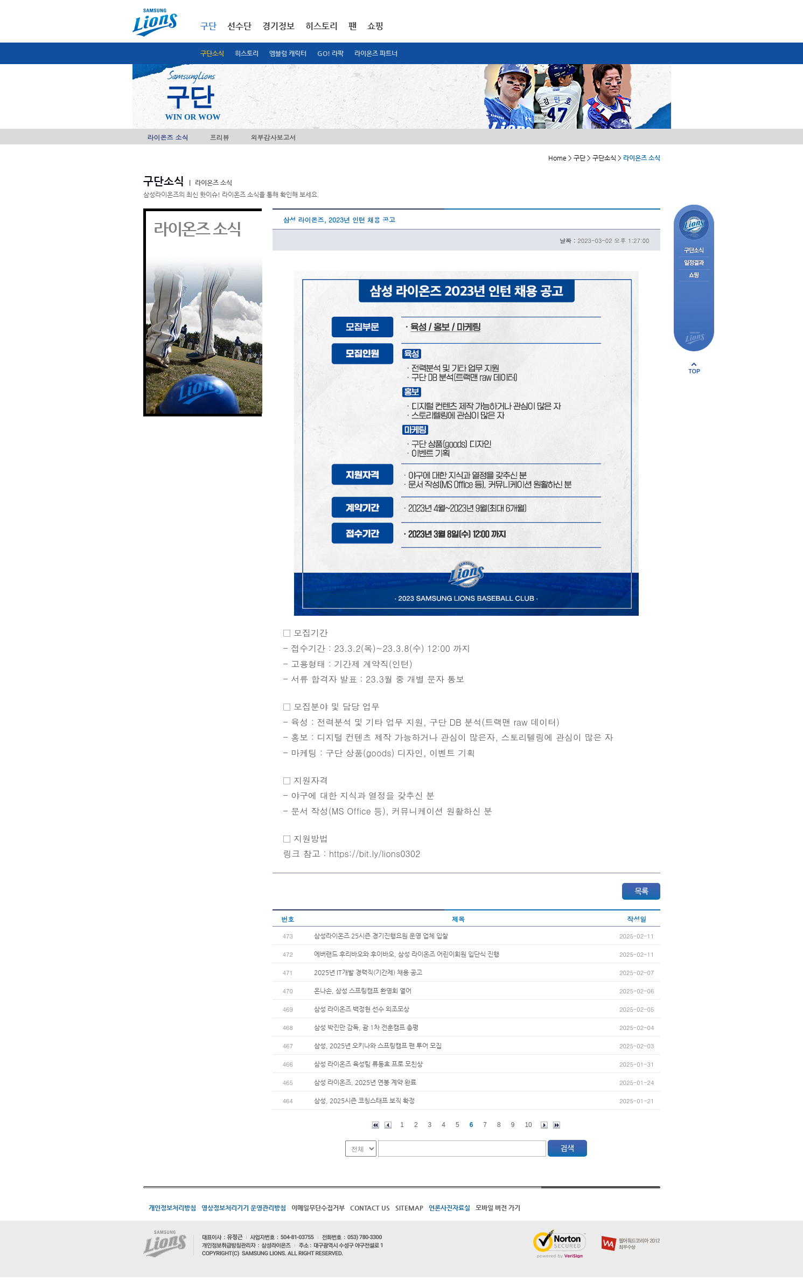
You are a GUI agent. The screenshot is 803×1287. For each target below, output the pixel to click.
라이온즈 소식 (168, 137)
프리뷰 (219, 137)
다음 (544, 1125)
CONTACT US (370, 1208)
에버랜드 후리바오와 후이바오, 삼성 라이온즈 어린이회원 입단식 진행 (406, 954)
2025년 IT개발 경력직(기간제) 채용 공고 (368, 972)
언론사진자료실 (449, 1208)
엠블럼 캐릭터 (287, 53)
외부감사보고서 (273, 137)
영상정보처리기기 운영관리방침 (243, 1208)
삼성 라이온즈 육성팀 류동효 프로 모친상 (368, 1064)
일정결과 (694, 263)
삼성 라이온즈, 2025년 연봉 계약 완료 (365, 1082)
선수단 (239, 26)
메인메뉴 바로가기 (0, 0)
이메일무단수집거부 (318, 1208)
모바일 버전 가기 (498, 1208)
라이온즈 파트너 (375, 53)
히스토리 (247, 53)
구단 (208, 26)
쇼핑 (375, 26)
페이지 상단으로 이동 (694, 368)
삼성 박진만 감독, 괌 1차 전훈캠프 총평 (366, 1027)
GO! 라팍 (330, 53)
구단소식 (212, 53)
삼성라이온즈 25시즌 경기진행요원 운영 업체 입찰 (381, 936)
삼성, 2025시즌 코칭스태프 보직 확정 (364, 1100)
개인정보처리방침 (172, 1208)
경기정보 (278, 26)
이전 (388, 1125)
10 (528, 1125)
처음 (375, 1125)
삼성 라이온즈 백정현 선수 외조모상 (361, 1009)
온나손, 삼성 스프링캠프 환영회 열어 (362, 990)
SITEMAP (409, 1208)
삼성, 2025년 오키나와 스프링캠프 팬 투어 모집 (378, 1045)
